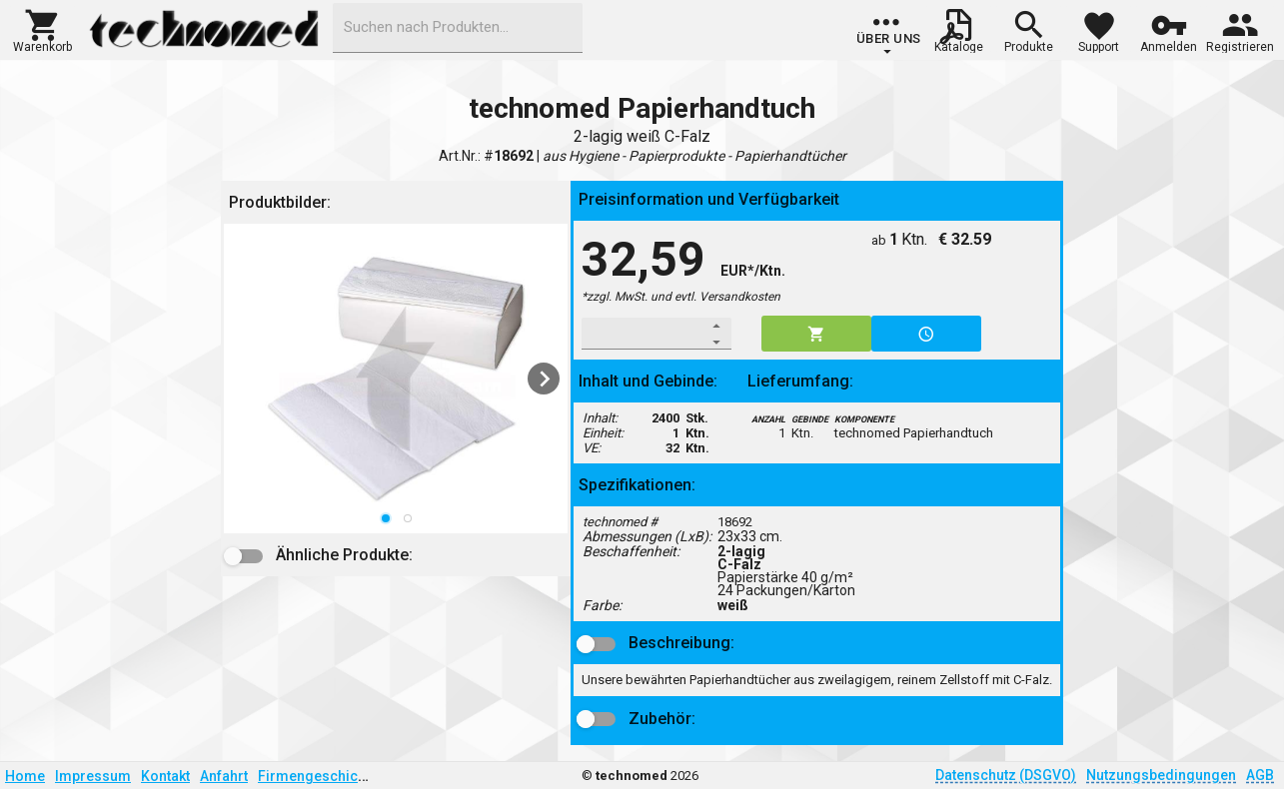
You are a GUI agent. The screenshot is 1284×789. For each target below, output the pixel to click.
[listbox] (396, 378)
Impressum (93, 776)
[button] (42, 29)
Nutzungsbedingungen (1161, 775)
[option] (396, 378)
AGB (1260, 775)
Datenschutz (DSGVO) (1005, 775)
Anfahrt (224, 776)
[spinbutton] (643, 334)
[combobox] (458, 28)
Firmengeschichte (318, 776)
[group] (888, 35)
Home (25, 776)
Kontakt (165, 776)
